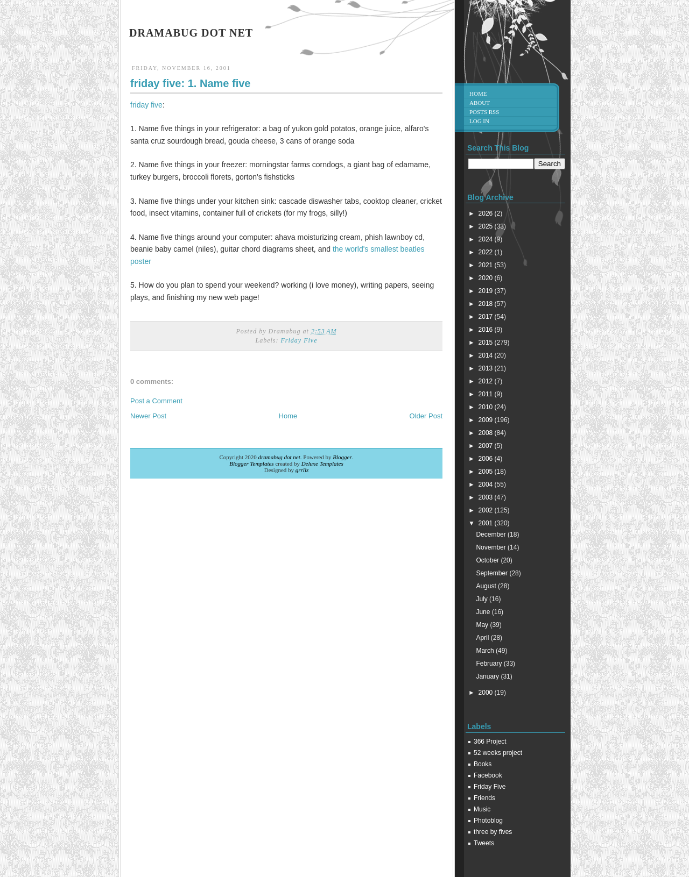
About (479, 102)
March (486, 650)
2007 (487, 446)
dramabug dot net (191, 33)
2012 (487, 381)
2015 (487, 342)
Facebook (488, 775)
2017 (487, 316)
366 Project (490, 741)
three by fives (493, 832)
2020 (487, 278)
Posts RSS (484, 112)
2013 (487, 368)
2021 (487, 265)
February (489, 663)
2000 (487, 692)
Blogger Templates (251, 463)
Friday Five (299, 340)
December (492, 534)
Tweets (484, 843)
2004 (487, 484)
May (483, 625)
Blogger (342, 457)
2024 (487, 239)
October (488, 560)
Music (482, 809)
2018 (487, 304)
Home (288, 416)
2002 (487, 510)
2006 (487, 458)
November (492, 547)
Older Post (426, 416)
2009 (487, 420)
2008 (487, 433)
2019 (487, 291)
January (488, 676)
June (483, 612)
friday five (146, 105)
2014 (487, 355)
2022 (487, 252)
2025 (487, 226)
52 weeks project (498, 753)
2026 (487, 213)
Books (482, 764)
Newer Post (148, 416)
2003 (487, 497)
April (483, 637)
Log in (479, 121)
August (487, 586)
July (482, 599)
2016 (487, 329)
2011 (487, 394)
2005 (487, 471)
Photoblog (488, 820)
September (492, 573)
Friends (484, 798)
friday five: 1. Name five (190, 83)
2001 (487, 523)
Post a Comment (156, 401)
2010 (487, 407)
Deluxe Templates (322, 463)
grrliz (302, 470)
